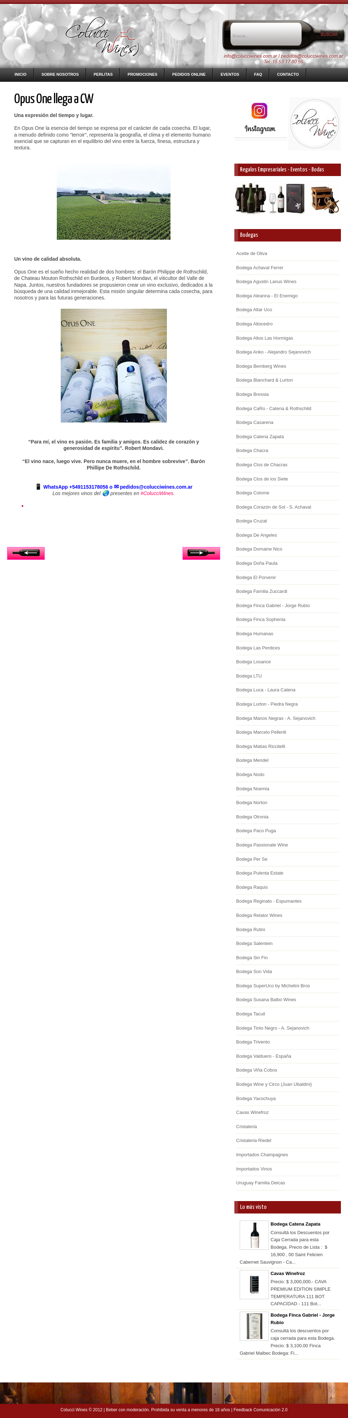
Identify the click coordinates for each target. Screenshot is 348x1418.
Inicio (21, 74)
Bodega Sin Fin (252, 957)
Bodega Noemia (252, 788)
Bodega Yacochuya (256, 1098)
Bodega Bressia (252, 394)
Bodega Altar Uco (254, 309)
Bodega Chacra (252, 450)
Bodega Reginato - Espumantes (268, 901)
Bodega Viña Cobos (256, 1070)
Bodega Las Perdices (258, 647)
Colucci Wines (73, 1409)
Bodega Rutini (250, 929)
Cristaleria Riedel (253, 1140)
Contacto (288, 74)
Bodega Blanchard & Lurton (264, 380)
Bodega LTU (249, 676)
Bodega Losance (253, 661)
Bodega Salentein (254, 943)
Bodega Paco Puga (256, 830)
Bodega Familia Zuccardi (261, 591)
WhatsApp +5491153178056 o (74, 487)
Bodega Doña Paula (256, 563)
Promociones (142, 74)
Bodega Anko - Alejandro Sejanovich (273, 352)
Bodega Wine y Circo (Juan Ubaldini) (274, 1084)
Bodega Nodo (250, 774)
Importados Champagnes (262, 1154)
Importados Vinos (254, 1169)
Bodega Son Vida (254, 971)
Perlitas (103, 74)
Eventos (230, 74)
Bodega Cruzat (251, 521)
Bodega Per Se (251, 859)
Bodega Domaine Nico (259, 549)
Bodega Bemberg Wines (261, 366)
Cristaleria (246, 1126)
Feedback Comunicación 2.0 (261, 1409)
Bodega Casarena (254, 422)
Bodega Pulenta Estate (259, 873)
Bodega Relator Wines (259, 915)
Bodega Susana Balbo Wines (266, 999)
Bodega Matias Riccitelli (260, 746)
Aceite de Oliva (251, 253)
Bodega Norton (251, 802)
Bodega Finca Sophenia (261, 619)
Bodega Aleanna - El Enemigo (267, 295)
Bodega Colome (252, 492)
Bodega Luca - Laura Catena (265, 689)
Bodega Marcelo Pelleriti (261, 732)
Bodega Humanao (254, 633)
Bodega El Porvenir (256, 577)
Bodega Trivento (253, 1042)
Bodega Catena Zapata (260, 436)
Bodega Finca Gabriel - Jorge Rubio (273, 605)
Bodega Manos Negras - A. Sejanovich (275, 718)
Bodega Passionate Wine (262, 845)
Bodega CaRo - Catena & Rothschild (273, 408)
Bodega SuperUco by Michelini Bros (273, 985)
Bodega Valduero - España (263, 1056)
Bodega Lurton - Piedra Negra (267, 704)
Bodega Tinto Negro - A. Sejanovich (272, 1028)
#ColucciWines (157, 493)
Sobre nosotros (60, 74)
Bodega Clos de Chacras (262, 464)
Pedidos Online (189, 74)
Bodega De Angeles (256, 535)
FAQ (258, 74)
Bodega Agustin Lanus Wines (266, 281)
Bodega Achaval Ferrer (259, 267)
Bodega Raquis (252, 887)
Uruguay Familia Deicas (260, 1182)
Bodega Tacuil (250, 1013)
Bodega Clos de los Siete (262, 479)
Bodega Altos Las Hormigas (264, 338)
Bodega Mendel (252, 760)
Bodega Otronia (252, 816)
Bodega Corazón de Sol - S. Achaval (273, 507)
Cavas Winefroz (252, 1112)
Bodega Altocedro (254, 323)
